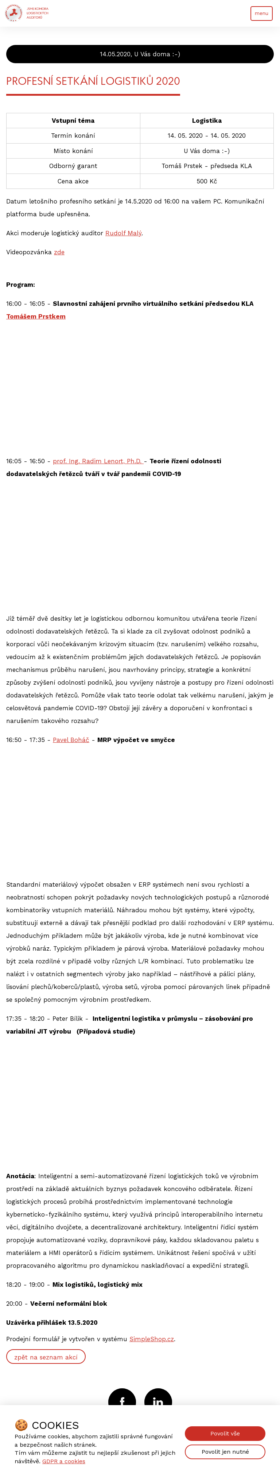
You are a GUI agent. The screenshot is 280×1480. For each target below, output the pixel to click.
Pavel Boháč (71, 739)
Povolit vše (225, 1433)
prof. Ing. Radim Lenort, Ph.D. (98, 461)
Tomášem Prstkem (36, 316)
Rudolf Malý (123, 233)
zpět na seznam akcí (46, 1357)
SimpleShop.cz (151, 1339)
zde (59, 252)
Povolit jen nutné (225, 1451)
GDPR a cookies (63, 1461)
